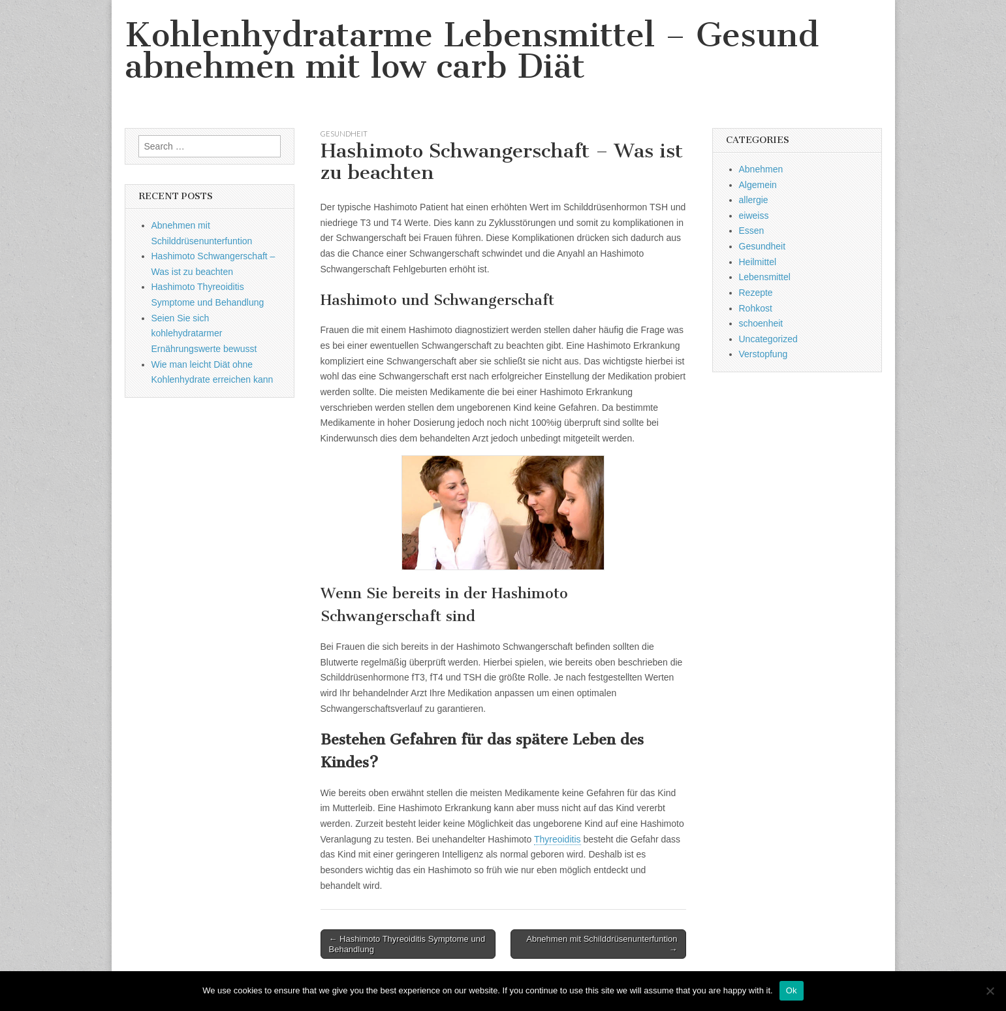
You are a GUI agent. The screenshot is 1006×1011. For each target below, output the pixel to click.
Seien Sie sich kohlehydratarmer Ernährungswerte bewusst (204, 333)
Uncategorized (768, 339)
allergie (753, 200)
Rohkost (755, 308)
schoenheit (761, 323)
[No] (989, 990)
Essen (751, 230)
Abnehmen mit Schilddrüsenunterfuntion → (601, 944)
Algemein (758, 185)
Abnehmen (761, 169)
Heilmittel (758, 262)
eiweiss (754, 215)
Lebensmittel (765, 277)
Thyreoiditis (557, 839)
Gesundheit (344, 133)
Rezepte (756, 292)
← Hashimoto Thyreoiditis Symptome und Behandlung (407, 944)
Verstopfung (763, 354)
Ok (791, 990)
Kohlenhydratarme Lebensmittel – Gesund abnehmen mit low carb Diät (472, 50)
